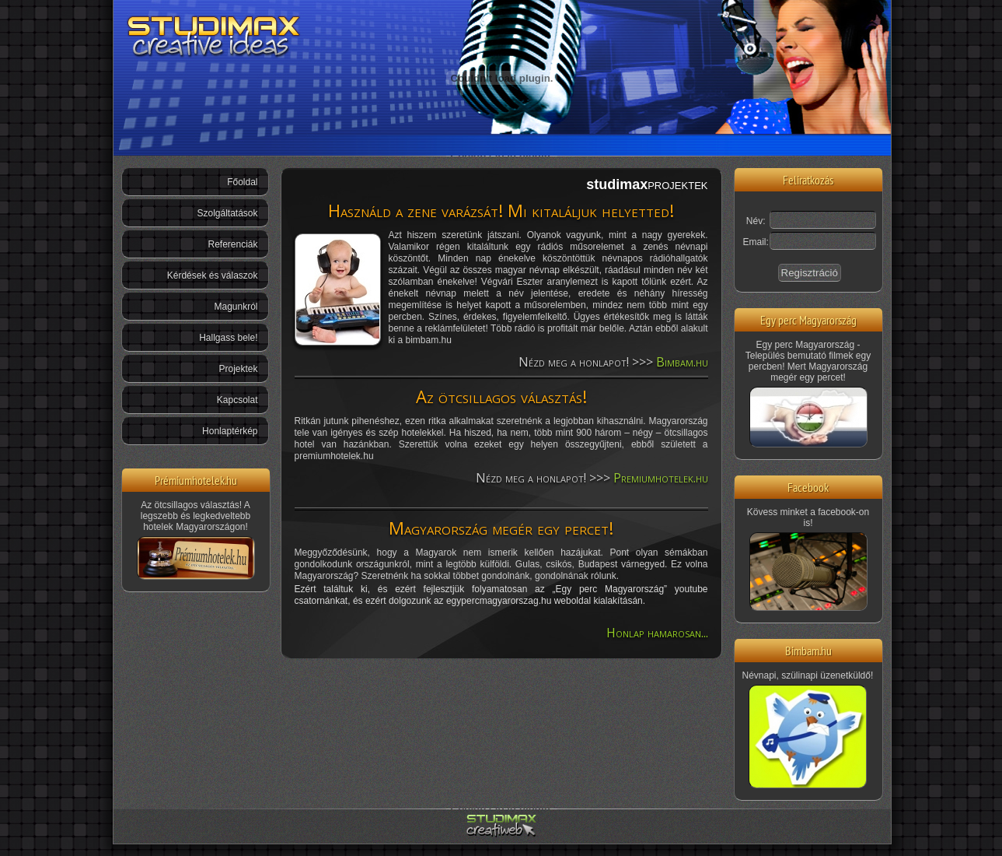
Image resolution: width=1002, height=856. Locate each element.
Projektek (237, 368)
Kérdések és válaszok (212, 275)
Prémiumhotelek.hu (196, 480)
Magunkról (235, 306)
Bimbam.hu (808, 650)
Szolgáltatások (227, 213)
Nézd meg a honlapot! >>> (613, 361)
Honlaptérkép (229, 431)
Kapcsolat (237, 400)
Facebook (808, 487)
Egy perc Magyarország (808, 319)
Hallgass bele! (228, 337)
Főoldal (242, 182)
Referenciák (232, 244)
